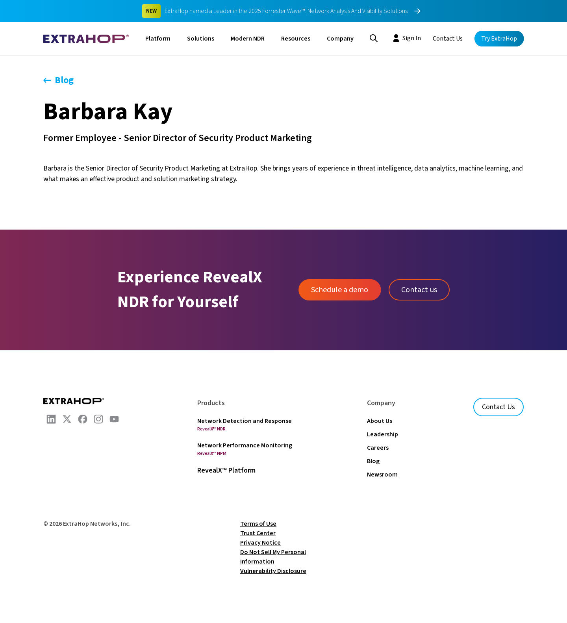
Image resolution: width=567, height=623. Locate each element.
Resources (295, 38)
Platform (157, 38)
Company (340, 38)
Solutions (200, 38)
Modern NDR (248, 38)
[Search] (374, 37)
